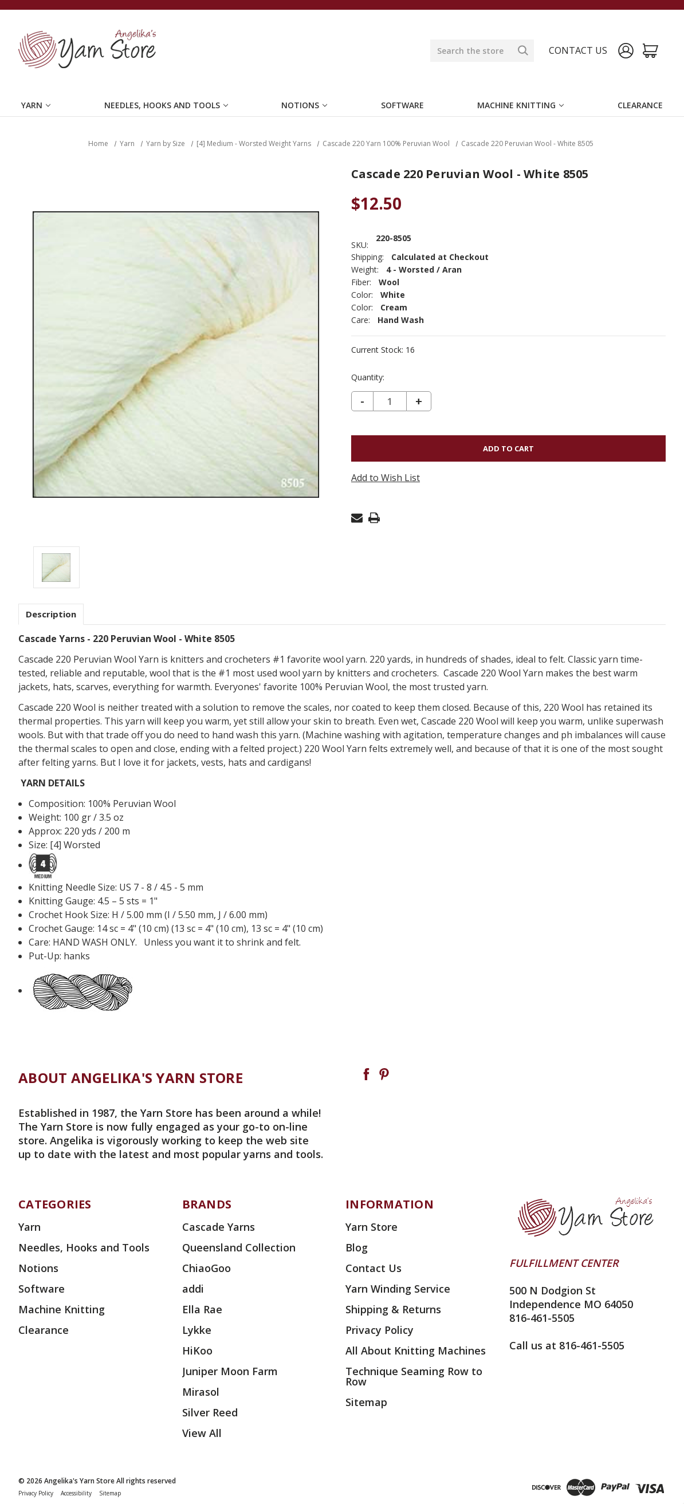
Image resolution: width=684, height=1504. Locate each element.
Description (51, 614)
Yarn (35, 105)
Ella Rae (202, 1309)
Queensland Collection (239, 1247)
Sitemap (366, 1402)
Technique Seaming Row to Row (413, 1376)
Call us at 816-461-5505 (566, 1345)
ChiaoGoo (206, 1268)
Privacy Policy (379, 1330)
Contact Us (373, 1268)
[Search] (523, 50)
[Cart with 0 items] (650, 50)
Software (402, 105)
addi (193, 1289)
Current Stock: (383, 350)
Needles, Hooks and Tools (166, 105)
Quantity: (367, 377)
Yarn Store (371, 1227)
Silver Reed (210, 1412)
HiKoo (197, 1350)
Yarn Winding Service (397, 1289)
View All (202, 1433)
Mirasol (200, 1392)
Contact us (578, 50)
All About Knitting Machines (415, 1350)
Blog (356, 1247)
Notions (304, 105)
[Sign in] (626, 50)
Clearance (640, 105)
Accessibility (76, 1493)
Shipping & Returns (393, 1309)
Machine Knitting (520, 105)
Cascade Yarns (218, 1227)
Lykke (196, 1330)
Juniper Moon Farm (230, 1371)
